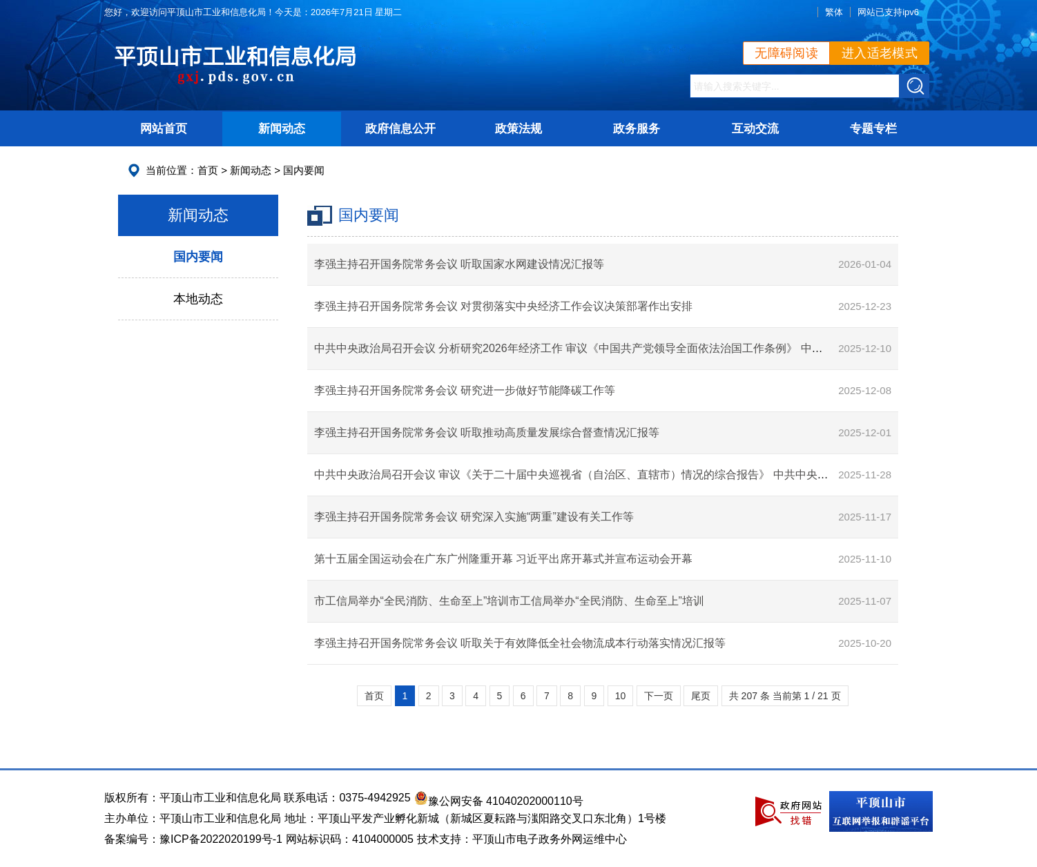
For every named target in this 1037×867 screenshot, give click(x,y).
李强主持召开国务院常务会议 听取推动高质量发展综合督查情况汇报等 (486, 432)
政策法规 (518, 128)
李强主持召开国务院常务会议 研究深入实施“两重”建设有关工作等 (474, 517)
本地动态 (198, 299)
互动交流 (755, 128)
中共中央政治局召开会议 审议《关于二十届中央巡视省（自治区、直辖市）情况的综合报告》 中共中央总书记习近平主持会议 (621, 474)
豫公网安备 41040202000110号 (498, 801)
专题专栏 (873, 128)
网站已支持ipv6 (888, 12)
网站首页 (163, 128)
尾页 (700, 695)
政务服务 (636, 128)
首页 (207, 170)
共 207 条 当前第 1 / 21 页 (785, 695)
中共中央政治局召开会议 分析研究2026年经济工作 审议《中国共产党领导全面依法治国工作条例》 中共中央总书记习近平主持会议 (635, 348)
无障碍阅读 (786, 53)
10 (620, 695)
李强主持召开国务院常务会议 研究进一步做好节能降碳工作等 (464, 390)
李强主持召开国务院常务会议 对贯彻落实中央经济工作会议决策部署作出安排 (503, 306)
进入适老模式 (880, 53)
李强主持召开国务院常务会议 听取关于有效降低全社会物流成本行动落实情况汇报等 (520, 643)
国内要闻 (303, 170)
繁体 (834, 12)
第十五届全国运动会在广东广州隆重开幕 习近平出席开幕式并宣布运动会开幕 (503, 559)
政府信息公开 (400, 128)
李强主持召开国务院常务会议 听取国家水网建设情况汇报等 (459, 264)
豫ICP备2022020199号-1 (220, 839)
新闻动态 (281, 128)
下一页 (658, 695)
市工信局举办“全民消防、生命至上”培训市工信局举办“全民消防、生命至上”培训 (509, 601)
